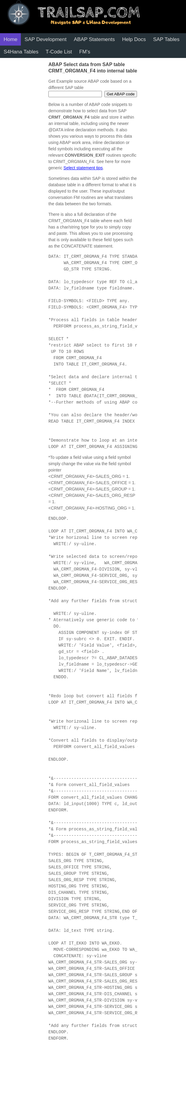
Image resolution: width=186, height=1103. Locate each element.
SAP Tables (166, 39)
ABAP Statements (94, 39)
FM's (84, 52)
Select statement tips (83, 167)
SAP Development (45, 39)
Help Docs (134, 39)
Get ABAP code (121, 94)
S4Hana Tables (21, 52)
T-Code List (59, 52)
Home (10, 39)
